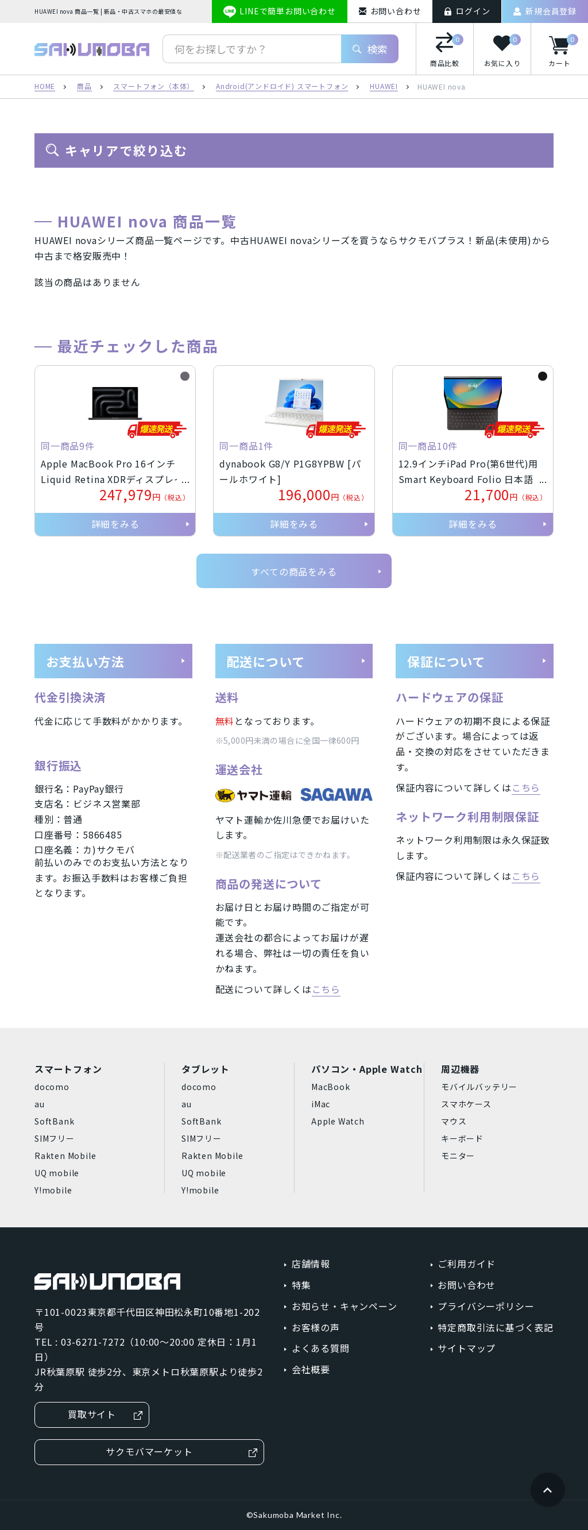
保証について (477, 661)
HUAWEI (384, 87)
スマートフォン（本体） (153, 87)
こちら (326, 989)
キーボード (462, 1138)
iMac (320, 1104)
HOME (44, 87)
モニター (458, 1155)
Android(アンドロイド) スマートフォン (282, 87)
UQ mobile (56, 1173)
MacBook (330, 1086)
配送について (297, 661)
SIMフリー (54, 1138)
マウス (453, 1121)
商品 (84, 87)
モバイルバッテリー (479, 1086)
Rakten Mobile (65, 1155)
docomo (51, 1086)
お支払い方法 (116, 661)
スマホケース (466, 1104)
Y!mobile (53, 1190)
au (39, 1104)
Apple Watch (338, 1121)
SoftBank (54, 1121)
